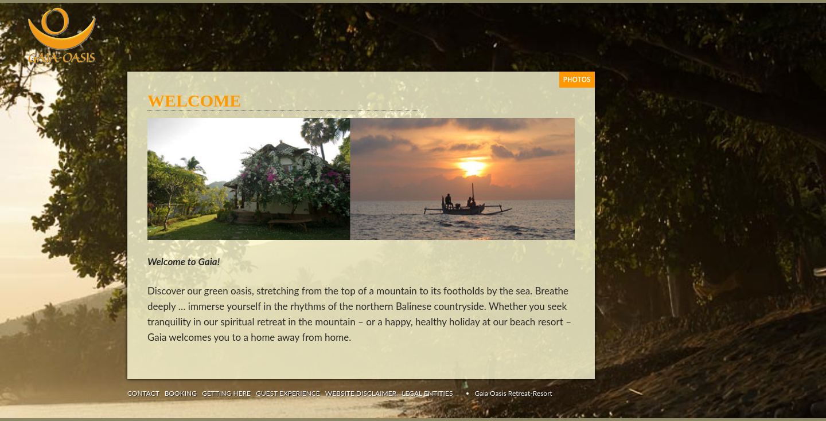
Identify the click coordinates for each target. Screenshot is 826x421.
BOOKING (181, 393)
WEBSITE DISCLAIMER (360, 393)
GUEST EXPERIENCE (288, 393)
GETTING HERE (226, 393)
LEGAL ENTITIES (427, 393)
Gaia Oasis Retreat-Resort (513, 393)
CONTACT (143, 393)
